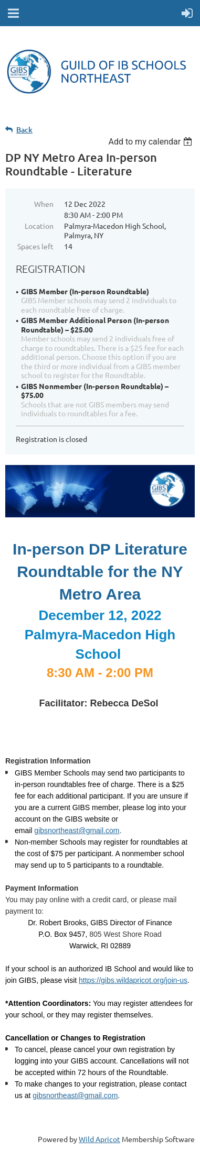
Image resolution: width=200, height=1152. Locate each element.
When (44, 203)
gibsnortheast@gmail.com (75, 1095)
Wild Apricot (99, 1139)
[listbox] (151, 141)
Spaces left (35, 246)
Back (24, 130)
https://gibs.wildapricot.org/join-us (133, 980)
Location (39, 225)
